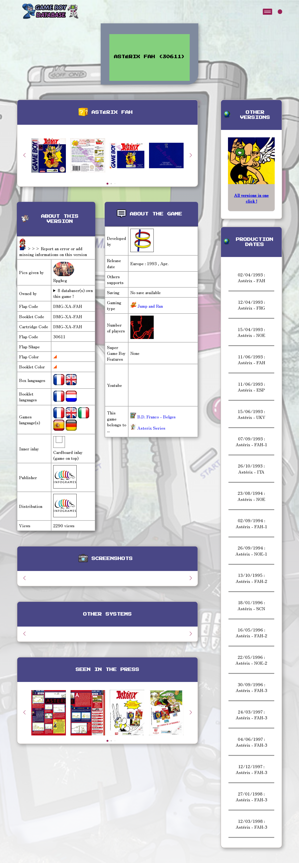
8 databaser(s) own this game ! (73, 293)
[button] (190, 155)
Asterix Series (147, 428)
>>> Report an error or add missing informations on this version (53, 251)
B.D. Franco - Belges (153, 417)
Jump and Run (149, 306)
